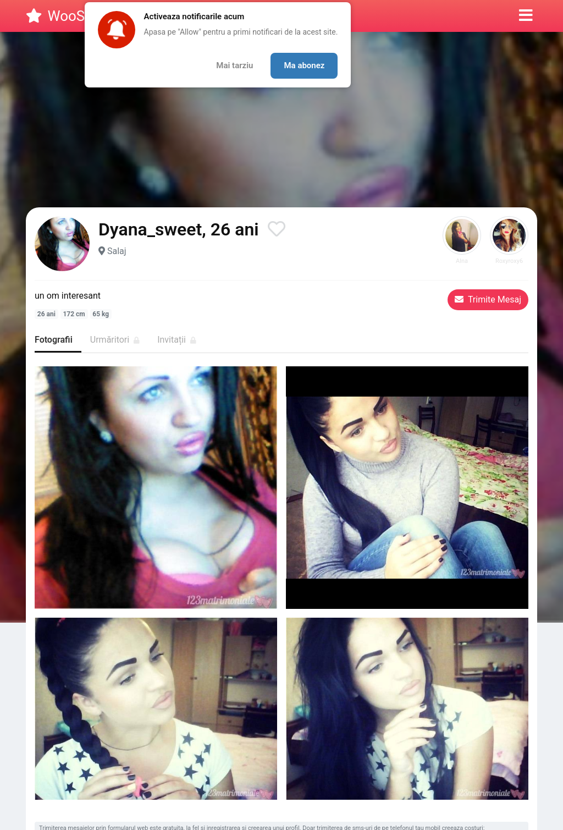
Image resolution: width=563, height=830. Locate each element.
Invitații (176, 339)
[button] (526, 16)
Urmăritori (115, 339)
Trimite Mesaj (488, 299)
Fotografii (54, 339)
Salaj (116, 251)
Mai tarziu (234, 65)
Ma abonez (304, 65)
